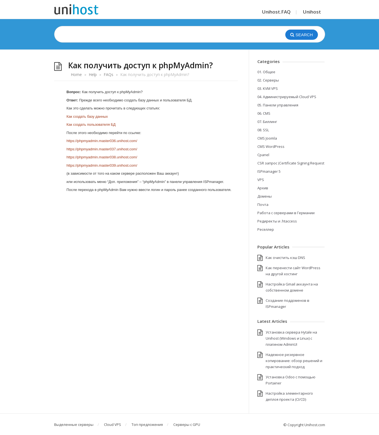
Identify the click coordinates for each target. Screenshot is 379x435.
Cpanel (263, 154)
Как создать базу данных (87, 116)
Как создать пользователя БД (91, 124)
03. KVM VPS (267, 88)
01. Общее (266, 71)
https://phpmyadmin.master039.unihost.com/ (102, 165)
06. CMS (263, 113)
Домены (264, 196)
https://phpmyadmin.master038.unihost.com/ (102, 157)
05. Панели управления (277, 105)
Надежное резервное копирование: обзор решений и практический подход (294, 360)
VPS (260, 179)
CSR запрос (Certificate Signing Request (290, 163)
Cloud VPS (112, 424)
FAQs (108, 74)
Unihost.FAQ (276, 12)
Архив (262, 187)
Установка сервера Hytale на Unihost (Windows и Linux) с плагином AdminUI (291, 338)
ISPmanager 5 (269, 171)
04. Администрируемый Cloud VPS (286, 96)
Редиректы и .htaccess (277, 221)
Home (76, 74)
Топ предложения (147, 424)
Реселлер (265, 229)
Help (93, 74)
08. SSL (263, 129)
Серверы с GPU (186, 424)
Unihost (312, 12)
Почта (262, 204)
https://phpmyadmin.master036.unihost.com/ (102, 141)
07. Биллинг (267, 121)
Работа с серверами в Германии (286, 212)
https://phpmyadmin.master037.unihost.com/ (102, 149)
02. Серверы (268, 80)
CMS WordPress (270, 146)
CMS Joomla (267, 138)
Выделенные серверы (73, 424)
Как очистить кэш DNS (285, 257)
